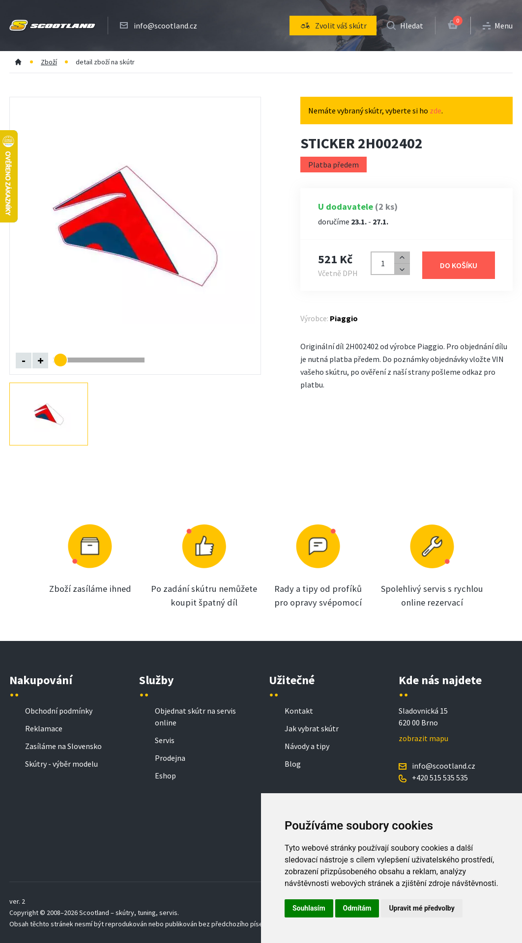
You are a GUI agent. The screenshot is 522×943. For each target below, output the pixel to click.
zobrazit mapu (423, 738)
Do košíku (458, 265)
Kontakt (299, 711)
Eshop (165, 775)
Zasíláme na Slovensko (63, 746)
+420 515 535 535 (440, 777)
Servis (164, 740)
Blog (293, 764)
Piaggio (344, 318)
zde (435, 110)
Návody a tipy (307, 746)
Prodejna (170, 758)
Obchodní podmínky (58, 711)
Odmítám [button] (357, 908)
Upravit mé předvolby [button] (421, 908)
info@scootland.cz (165, 25)
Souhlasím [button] (308, 908)
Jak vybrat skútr (312, 728)
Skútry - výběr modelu (61, 764)
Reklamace (43, 728)
